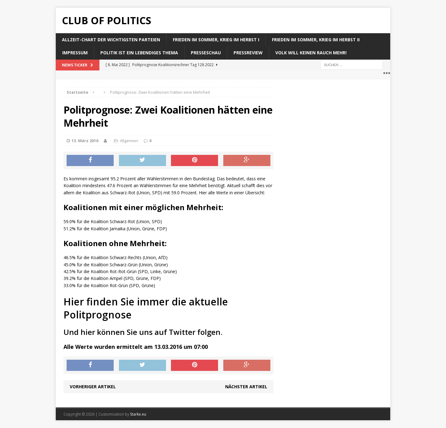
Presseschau (206, 53)
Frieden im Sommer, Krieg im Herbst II (316, 40)
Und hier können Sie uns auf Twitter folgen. (142, 332)
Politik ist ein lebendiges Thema (139, 53)
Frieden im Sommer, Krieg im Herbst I (216, 40)
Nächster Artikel (246, 387)
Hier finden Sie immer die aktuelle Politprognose (145, 308)
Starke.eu (138, 414)
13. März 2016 (85, 140)
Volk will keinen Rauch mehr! (311, 53)
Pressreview (248, 53)
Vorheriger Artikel (93, 387)
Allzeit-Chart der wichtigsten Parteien (111, 40)
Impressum (75, 53)
